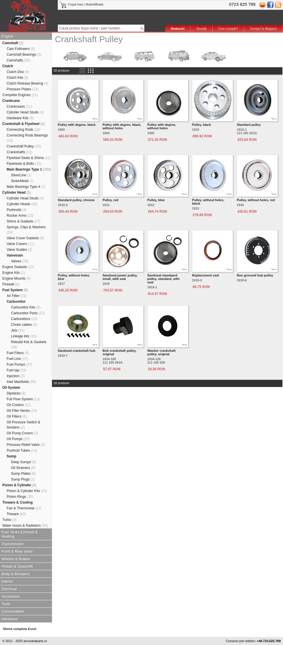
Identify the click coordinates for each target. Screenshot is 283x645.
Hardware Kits (20, 118)
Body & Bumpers (15, 574)
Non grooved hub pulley (255, 275)
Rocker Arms (20, 216)
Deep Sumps (23, 462)
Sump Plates (23, 474)
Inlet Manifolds (21, 382)
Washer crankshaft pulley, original (161, 352)
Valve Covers (20, 244)
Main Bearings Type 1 (29, 169)
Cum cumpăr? (228, 28)
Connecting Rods (23, 130)
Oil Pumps (18, 439)
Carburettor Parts (28, 313)
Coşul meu (71, 4)
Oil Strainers (23, 468)
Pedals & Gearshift (17, 566)
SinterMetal (22, 181)
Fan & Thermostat (24, 508)
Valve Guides (19, 250)
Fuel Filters (18, 353)
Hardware (9, 619)
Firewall (10, 284)
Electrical (9, 589)
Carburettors (24, 319)
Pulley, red (110, 200)
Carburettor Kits (25, 307)
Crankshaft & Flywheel (23, 124)
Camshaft (12, 43)
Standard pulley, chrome (76, 200)
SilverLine (21, 175)
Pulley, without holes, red (256, 200)
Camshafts (18, 60)
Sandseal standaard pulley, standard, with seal (163, 279)
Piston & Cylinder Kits (27, 491)
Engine (7, 36)
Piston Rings (20, 497)
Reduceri (178, 28)
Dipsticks (16, 393)
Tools (5, 604)
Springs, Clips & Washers (26, 229)
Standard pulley (249, 124)
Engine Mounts (16, 278)
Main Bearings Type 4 (26, 187)
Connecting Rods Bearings (27, 138)
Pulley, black (201, 124)
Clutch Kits (17, 78)
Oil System (11, 388)
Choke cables (24, 325)
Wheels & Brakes (15, 559)
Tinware (16, 514)
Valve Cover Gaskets (25, 238)
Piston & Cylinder (19, 485)
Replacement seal (205, 275)
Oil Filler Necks (22, 411)
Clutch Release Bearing (27, 83)
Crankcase (11, 101)
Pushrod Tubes (22, 450)
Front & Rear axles (17, 551)
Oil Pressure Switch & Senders (23, 424)
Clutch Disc (18, 72)
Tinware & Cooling (17, 502)
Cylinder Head (16, 192)
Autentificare (94, 4)
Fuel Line (17, 359)
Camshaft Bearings (24, 55)
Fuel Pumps (19, 364)
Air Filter (17, 296)
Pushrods (17, 210)
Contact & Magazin (263, 28)
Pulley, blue (156, 200)
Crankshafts (19, 152)
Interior (7, 581)
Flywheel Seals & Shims (29, 158)
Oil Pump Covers (22, 433)
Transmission (12, 544)
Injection (16, 376)
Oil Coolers (19, 405)
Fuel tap (16, 370)
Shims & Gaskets (23, 221)
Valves (19, 261)
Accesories (10, 596)
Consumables (13, 611)
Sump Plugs (23, 479)
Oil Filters (17, 416)
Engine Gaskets (18, 267)
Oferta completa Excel (19, 629)
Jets (18, 330)
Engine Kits (13, 273)
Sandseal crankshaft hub (76, 350)
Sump (11, 456)
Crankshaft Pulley (24, 146)
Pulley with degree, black (77, 124)
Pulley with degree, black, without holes (122, 126)
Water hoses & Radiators (25, 526)
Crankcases (19, 106)
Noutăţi (201, 28)
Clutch (7, 66)
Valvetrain (15, 255)
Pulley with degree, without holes (161, 126)
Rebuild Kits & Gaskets (28, 344)
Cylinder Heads (22, 204)
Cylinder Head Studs (25, 112)
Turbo (9, 520)
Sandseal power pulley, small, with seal (120, 277)
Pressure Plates (22, 89)
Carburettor (16, 302)
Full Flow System (23, 399)
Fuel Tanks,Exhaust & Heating (19, 534)
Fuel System (15, 290)
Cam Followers (21, 49)
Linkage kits (23, 336)
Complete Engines (20, 95)
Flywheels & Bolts (24, 164)
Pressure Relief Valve (26, 445)
